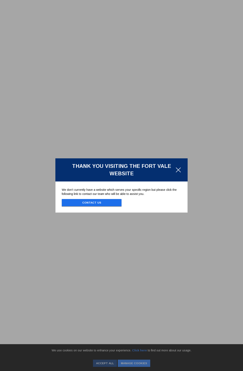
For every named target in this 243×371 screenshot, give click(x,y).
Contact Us (91, 202)
